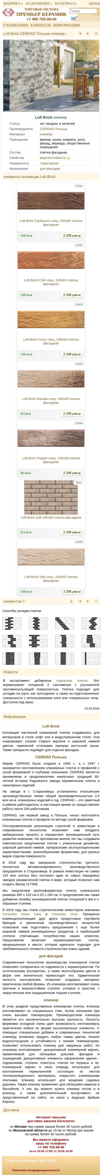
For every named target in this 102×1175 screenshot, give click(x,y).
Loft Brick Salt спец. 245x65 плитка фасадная (51, 578)
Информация (66, 25)
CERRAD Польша (53, 129)
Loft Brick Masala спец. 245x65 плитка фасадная (51, 400)
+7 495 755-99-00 (42, 19)
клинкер (46, 134)
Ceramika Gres (65, 914)
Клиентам (41, 25)
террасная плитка (72, 680)
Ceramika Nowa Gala (21, 914)
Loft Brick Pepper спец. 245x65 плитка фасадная (51, 460)
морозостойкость (53, 158)
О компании (15, 25)
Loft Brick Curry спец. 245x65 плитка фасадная (51, 341)
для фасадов (50, 168)
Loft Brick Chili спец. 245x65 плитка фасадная (51, 282)
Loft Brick (50, 726)
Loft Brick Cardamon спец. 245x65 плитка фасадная (51, 222)
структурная (49, 163)
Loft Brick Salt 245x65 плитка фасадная (51, 517)
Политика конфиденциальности (36, 1170)
